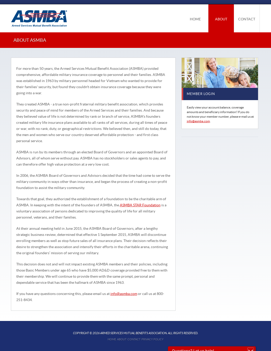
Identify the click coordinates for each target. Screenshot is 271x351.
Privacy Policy (152, 339)
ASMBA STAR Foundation (140, 205)
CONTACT (246, 19)
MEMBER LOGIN (201, 94)
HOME (195, 19)
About (121, 339)
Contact (133, 339)
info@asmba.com (123, 294)
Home (112, 339)
